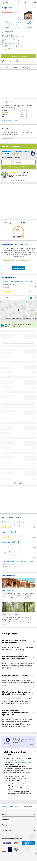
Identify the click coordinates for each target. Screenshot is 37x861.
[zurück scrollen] (1, 67)
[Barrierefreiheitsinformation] (30, 2)
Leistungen (25, 67)
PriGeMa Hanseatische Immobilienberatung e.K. (18, 282)
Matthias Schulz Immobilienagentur (14, 522)
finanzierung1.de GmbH (10, 542)
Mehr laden (18, 483)
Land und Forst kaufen (10, 614)
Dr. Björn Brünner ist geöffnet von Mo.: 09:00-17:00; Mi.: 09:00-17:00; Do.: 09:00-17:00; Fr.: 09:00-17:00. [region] (18, 682)
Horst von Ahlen (7, 552)
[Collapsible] (33, 641)
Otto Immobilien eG (8, 532)
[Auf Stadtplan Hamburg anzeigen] (35, 297)
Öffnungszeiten (11, 67)
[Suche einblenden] (21, 2)
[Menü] (35, 2)
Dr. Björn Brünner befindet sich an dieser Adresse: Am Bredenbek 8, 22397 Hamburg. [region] (18, 648)
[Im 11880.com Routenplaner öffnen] (31, 297)
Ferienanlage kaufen (9, 590)
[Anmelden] (25, 2)
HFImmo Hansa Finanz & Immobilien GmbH (17, 562)
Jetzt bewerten (18, 268)
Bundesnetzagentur (18, 761)
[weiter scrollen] (35, 67)
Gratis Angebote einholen (18, 56)
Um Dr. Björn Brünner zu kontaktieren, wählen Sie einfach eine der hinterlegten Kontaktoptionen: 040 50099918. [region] (18, 665)
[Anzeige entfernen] (35, 853)
